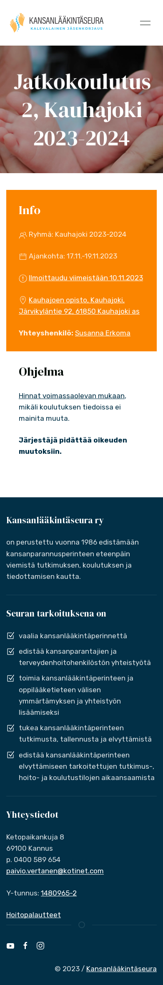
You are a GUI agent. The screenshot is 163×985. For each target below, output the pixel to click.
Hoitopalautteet (33, 915)
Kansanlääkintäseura (121, 969)
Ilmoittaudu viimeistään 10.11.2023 (86, 278)
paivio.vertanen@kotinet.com (55, 871)
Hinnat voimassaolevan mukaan (72, 395)
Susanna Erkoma (102, 333)
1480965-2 (59, 893)
